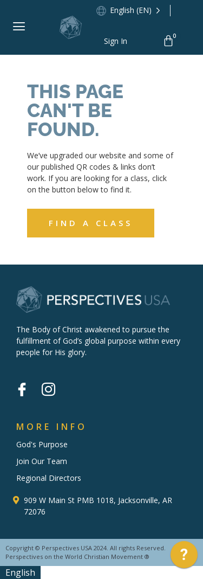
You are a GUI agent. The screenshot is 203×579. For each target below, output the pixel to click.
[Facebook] (22, 390)
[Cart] (170, 41)
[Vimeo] (75, 382)
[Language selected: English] (136, 10)
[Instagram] (48, 390)
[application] (184, 557)
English (20, 572)
